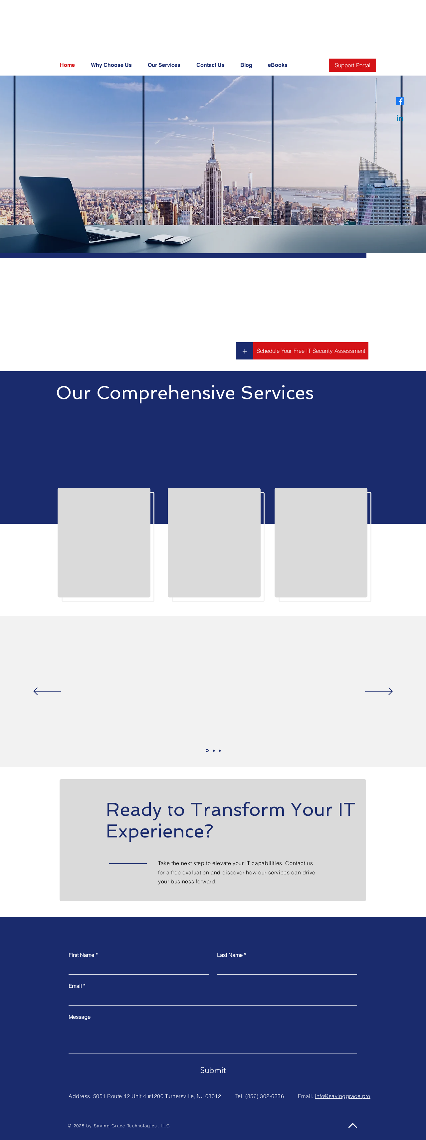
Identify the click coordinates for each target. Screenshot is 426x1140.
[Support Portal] (352, 65)
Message (80, 1017)
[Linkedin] (400, 118)
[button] (280, 65)
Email (77, 986)
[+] (244, 350)
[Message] (213, 1038)
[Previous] (47, 691)
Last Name (231, 955)
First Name (83, 955)
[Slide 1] (207, 750)
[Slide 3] (220, 751)
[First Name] (137, 967)
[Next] (379, 691)
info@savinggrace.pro (342, 1096)
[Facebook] (400, 101)
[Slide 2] (214, 751)
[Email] (211, 998)
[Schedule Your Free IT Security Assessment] (310, 350)
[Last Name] (285, 967)
